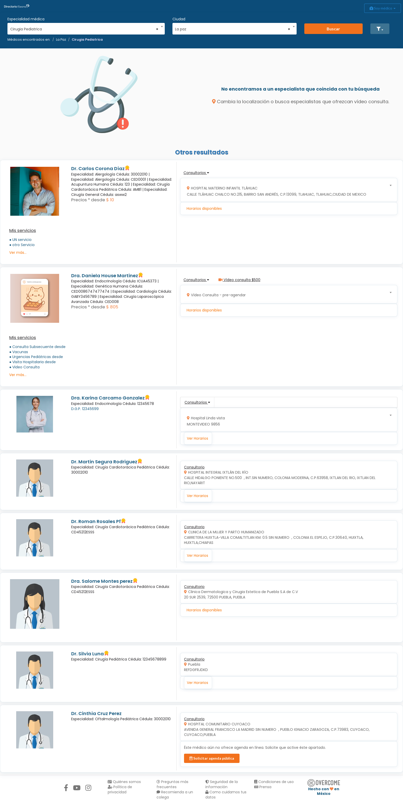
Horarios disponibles (204, 208)
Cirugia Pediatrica (87, 39)
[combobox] (84, 27)
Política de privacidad (120, 789)
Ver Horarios (197, 438)
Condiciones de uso (274, 781)
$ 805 (112, 306)
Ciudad (178, 19)
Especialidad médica (25, 19)
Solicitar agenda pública (211, 758)
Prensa (262, 786)
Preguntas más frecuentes (172, 784)
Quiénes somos (124, 781)
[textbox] (287, 190)
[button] (379, 28)
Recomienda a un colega (175, 794)
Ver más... (17, 252)
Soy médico (383, 8)
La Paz (61, 39)
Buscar (333, 28)
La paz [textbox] (232, 29)
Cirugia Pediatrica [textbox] (84, 29)
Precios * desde (88, 199)
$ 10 (110, 199)
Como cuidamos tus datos (225, 794)
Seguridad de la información (221, 784)
